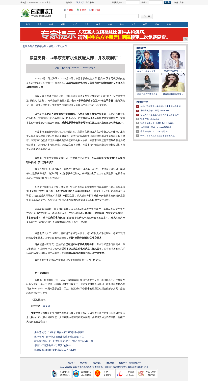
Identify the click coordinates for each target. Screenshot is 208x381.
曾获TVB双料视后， (173, 71)
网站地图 (133, 363)
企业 (110, 24)
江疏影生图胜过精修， (173, 94)
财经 (51, 24)
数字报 (83, 10)
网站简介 (71, 363)
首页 (28, 24)
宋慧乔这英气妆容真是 (147, 94)
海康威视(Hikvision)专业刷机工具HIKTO (55, 350)
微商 (169, 24)
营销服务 (97, 363)
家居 (98, 24)
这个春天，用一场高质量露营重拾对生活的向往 (59, 337)
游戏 (122, 24)
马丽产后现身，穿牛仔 (147, 71)
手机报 (70, 10)
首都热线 (41, 46)
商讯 (145, 24)
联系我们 (84, 363)
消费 (157, 24)
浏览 (176, 2)
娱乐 (75, 24)
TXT (139, 363)
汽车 (87, 24)
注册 (181, 2)
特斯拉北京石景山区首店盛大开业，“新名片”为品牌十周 (63, 341)
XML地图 (110, 363)
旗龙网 (46, 306)
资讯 (40, 24)
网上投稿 (96, 10)
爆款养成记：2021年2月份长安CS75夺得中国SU (59, 332)
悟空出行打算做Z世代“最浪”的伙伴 (52, 345)
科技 (63, 24)
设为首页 (80, 2)
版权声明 (123, 363)
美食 (134, 24)
